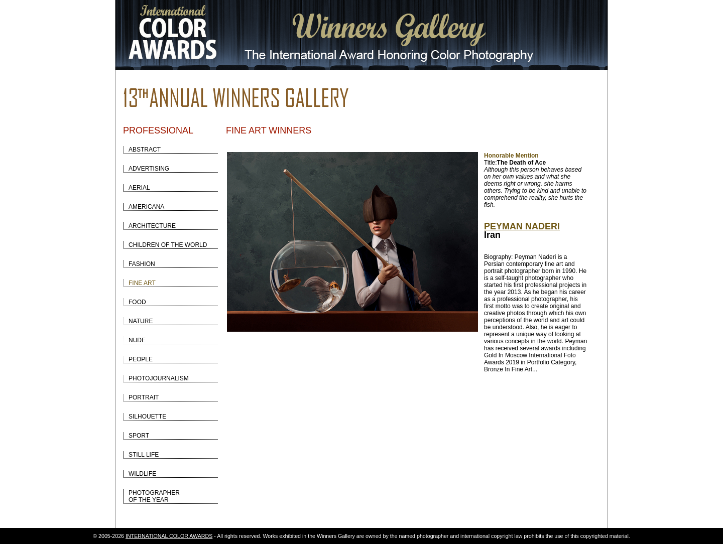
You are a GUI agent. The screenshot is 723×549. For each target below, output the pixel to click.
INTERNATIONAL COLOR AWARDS (169, 536)
